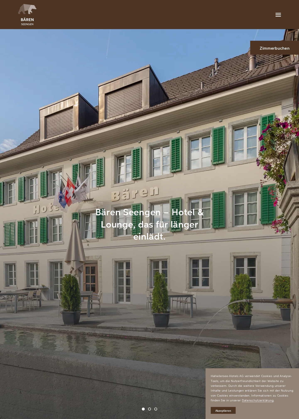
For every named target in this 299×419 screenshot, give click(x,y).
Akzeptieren (223, 410)
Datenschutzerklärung (257, 400)
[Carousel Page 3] (155, 409)
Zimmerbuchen (275, 48)
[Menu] (278, 14)
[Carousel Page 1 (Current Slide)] (143, 409)
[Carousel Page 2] (149, 409)
